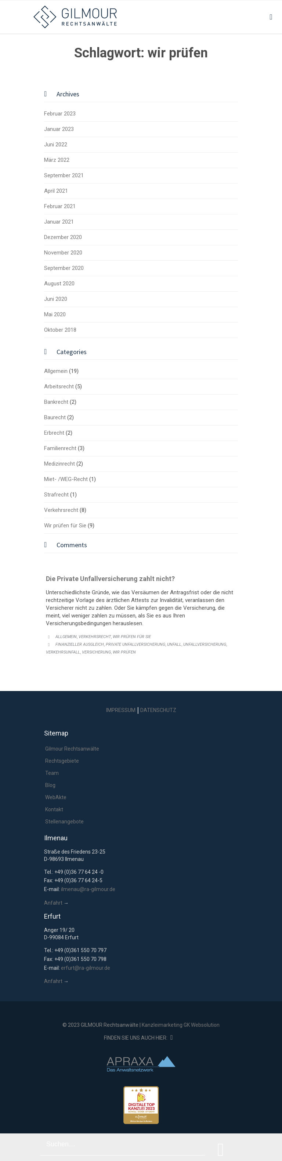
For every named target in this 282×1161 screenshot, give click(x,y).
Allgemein (56, 371)
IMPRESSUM (120, 710)
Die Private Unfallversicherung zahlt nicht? (110, 579)
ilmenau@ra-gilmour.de (88, 889)
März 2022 (56, 160)
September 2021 (64, 175)
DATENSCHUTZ (158, 710)
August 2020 (59, 283)
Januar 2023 (59, 129)
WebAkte (55, 797)
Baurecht (55, 417)
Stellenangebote (64, 822)
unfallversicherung (204, 644)
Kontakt (54, 809)
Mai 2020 (55, 314)
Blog (50, 785)
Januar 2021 (59, 221)
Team (52, 773)
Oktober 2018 (60, 330)
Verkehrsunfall (63, 652)
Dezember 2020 (63, 237)
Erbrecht (54, 433)
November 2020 (63, 252)
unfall (174, 644)
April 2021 (56, 191)
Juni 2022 (55, 144)
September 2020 (64, 268)
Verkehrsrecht (61, 510)
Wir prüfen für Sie (65, 525)
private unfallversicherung (135, 644)
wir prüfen (124, 652)
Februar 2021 (60, 206)
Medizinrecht (59, 463)
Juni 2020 (55, 299)
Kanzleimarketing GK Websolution (181, 1025)
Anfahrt (53, 903)
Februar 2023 (60, 113)
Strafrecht (56, 494)
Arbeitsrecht (59, 386)
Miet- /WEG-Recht (66, 479)
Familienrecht (60, 448)
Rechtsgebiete (62, 761)
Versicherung (96, 652)
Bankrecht (56, 402)
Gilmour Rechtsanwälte (72, 749)
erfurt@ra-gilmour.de (85, 968)
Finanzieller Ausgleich (79, 644)
